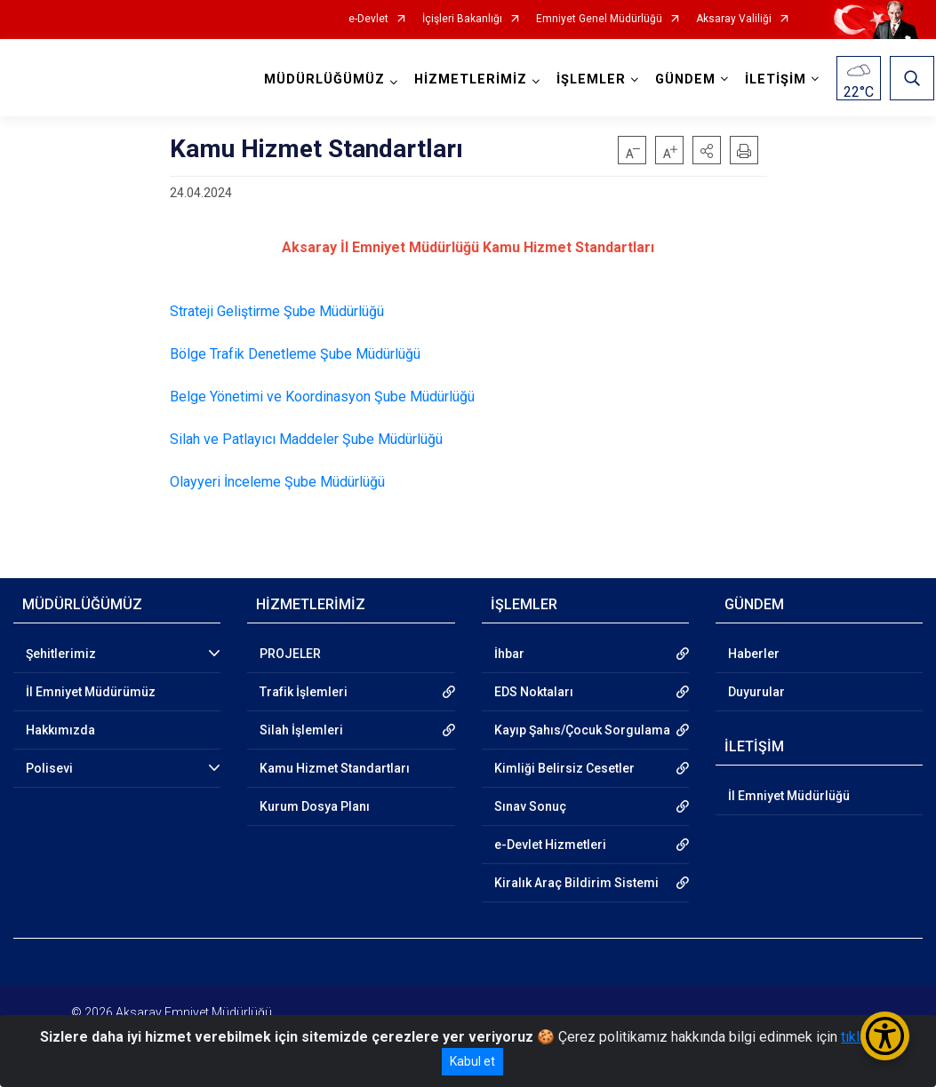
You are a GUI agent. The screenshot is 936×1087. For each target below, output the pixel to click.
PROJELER (290, 654)
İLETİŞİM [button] (777, 79)
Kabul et (472, 1061)
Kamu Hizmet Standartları (335, 768)
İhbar (509, 654)
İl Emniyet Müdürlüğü (789, 796)
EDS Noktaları (533, 692)
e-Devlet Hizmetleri (550, 844)
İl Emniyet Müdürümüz (91, 692)
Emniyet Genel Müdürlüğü (599, 19)
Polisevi (49, 768)
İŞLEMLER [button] (593, 79)
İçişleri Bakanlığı (462, 19)
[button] (706, 150)
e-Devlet (368, 19)
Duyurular (756, 692)
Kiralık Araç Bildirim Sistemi (576, 883)
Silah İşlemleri (301, 730)
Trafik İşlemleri (304, 692)
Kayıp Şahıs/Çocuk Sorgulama (582, 730)
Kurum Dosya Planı (315, 806)
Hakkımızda (60, 730)
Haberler (754, 654)
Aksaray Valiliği (734, 19)
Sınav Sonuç (530, 806)
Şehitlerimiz (61, 654)
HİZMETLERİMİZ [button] (472, 79)
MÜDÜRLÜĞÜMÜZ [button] (326, 79)
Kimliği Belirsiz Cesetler (564, 768)
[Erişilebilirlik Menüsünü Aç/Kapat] (884, 1036)
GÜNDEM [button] (687, 79)
